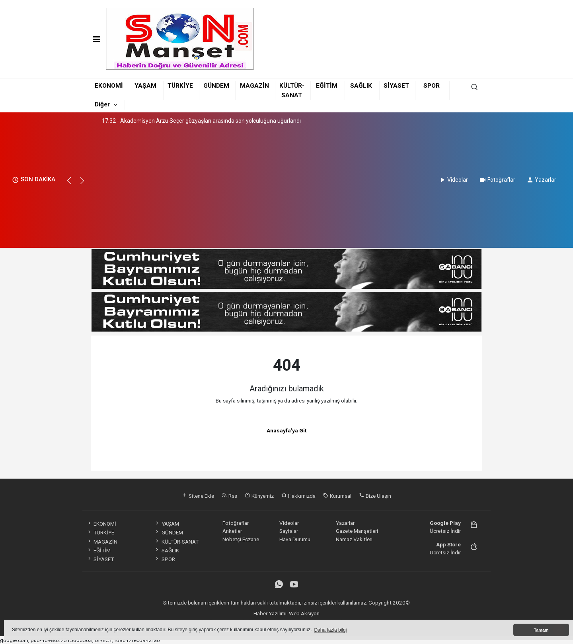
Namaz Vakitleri (354, 539)
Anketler (232, 531)
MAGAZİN (254, 85)
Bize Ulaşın (375, 496)
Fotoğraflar (497, 180)
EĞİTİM (326, 85)
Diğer (102, 104)
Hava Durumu (294, 539)
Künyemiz (259, 496)
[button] (72, 184)
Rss (229, 496)
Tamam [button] (541, 630)
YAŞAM (145, 85)
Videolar (453, 180)
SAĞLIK (361, 85)
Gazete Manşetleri (357, 531)
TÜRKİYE (180, 85)
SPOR (431, 85)
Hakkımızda (298, 496)
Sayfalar (288, 531)
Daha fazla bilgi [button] (330, 630)
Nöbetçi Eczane (240, 539)
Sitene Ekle (198, 496)
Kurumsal (337, 496)
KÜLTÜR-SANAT (176, 541)
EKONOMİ (109, 85)
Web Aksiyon (304, 613)
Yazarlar (541, 180)
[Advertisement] (201, 184)
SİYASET (396, 85)
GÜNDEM (216, 85)
